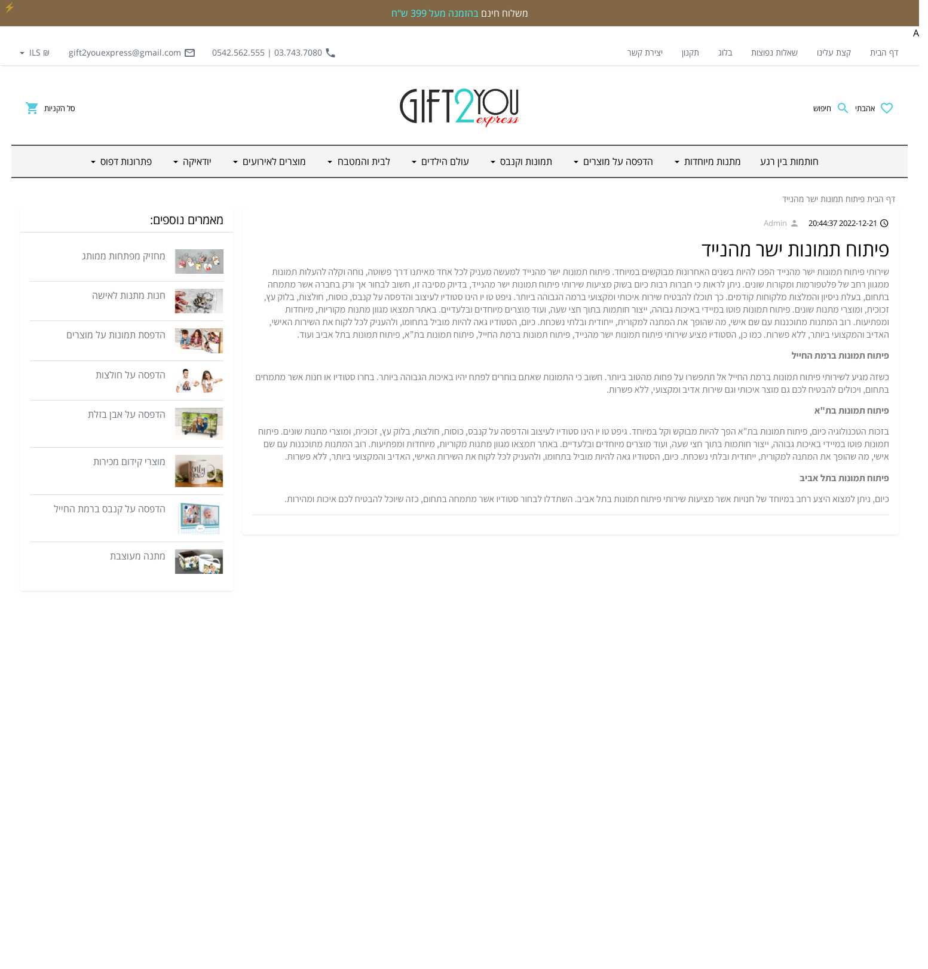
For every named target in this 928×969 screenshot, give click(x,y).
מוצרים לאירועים (654, 859)
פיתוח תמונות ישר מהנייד (823, 198)
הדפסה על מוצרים (651, 744)
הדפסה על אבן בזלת (127, 414)
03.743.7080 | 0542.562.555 (274, 53)
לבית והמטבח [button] (362, 161)
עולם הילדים (660, 802)
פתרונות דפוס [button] (125, 161)
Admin (781, 223)
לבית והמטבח (658, 831)
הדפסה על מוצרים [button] (617, 161)
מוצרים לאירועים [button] (273, 161)
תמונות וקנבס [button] (525, 161)
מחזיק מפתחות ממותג (124, 255)
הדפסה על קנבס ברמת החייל (110, 508)
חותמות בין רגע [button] (789, 161)
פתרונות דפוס (658, 917)
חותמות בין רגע (656, 687)
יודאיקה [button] (196, 161)
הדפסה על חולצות (131, 374)
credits (538, 956)
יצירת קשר (645, 52)
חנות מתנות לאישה (129, 295)
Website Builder (491, 956)
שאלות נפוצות (774, 52)
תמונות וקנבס (658, 773)
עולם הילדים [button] (444, 161)
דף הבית (884, 52)
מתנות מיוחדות (656, 716)
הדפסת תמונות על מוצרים (116, 334)
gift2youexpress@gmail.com (132, 53)
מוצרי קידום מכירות (129, 461)
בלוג (725, 52)
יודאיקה (668, 888)
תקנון (690, 52)
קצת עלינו (834, 52)
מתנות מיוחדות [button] (711, 161)
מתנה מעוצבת (138, 556)
